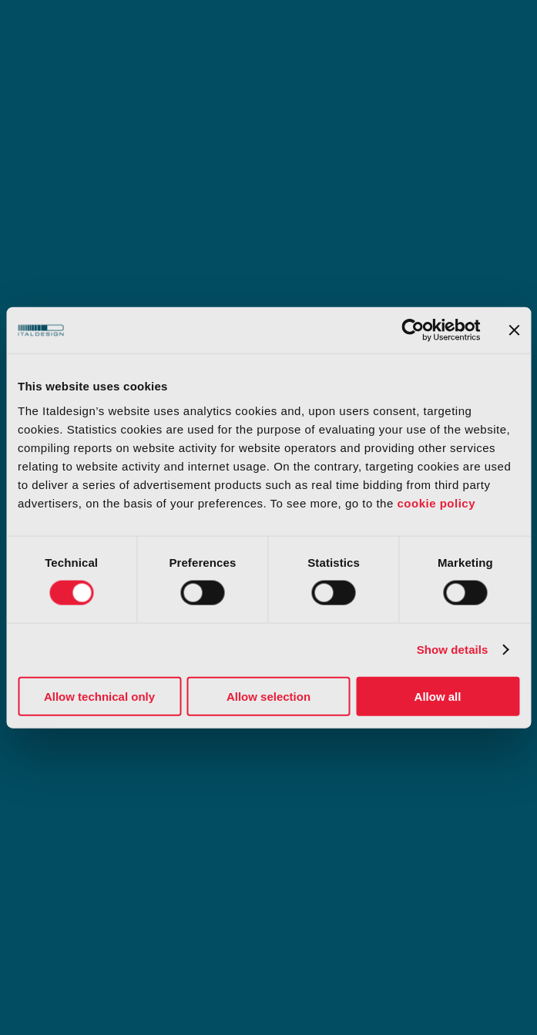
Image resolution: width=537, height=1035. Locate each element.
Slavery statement (319, 810)
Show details (452, 649)
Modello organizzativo (80, 765)
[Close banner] (513, 330)
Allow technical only (99, 695)
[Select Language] (479, 896)
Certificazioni (307, 765)
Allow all (437, 695)
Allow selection (268, 695)
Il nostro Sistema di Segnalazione (111, 810)
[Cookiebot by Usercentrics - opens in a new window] (412, 330)
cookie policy (436, 502)
